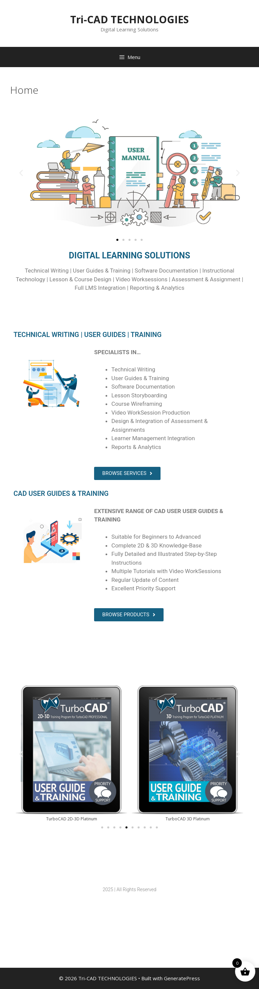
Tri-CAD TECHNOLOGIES (129, 19)
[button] (21, 172)
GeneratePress (182, 978)
